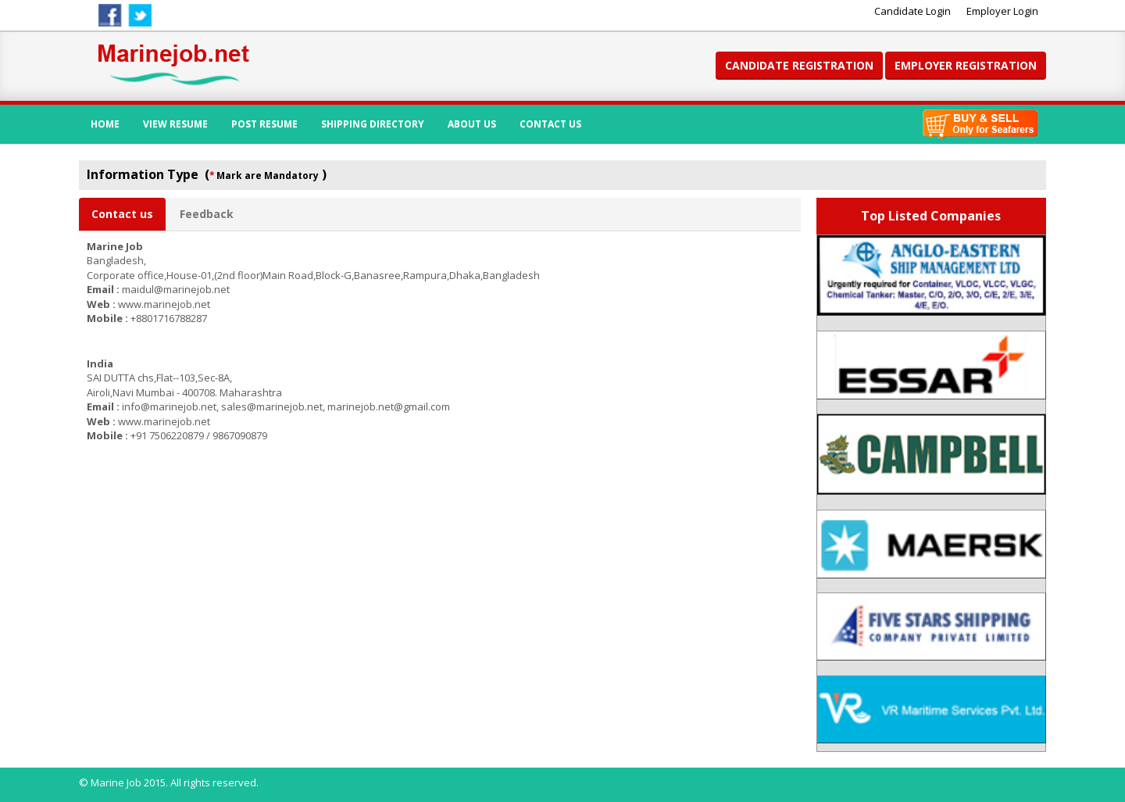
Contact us (122, 213)
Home (105, 124)
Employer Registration (966, 65)
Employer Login (1002, 11)
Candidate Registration (799, 65)
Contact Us (550, 124)
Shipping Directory (372, 124)
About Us (472, 124)
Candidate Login (912, 11)
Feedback (207, 213)
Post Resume (264, 124)
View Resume (175, 124)
